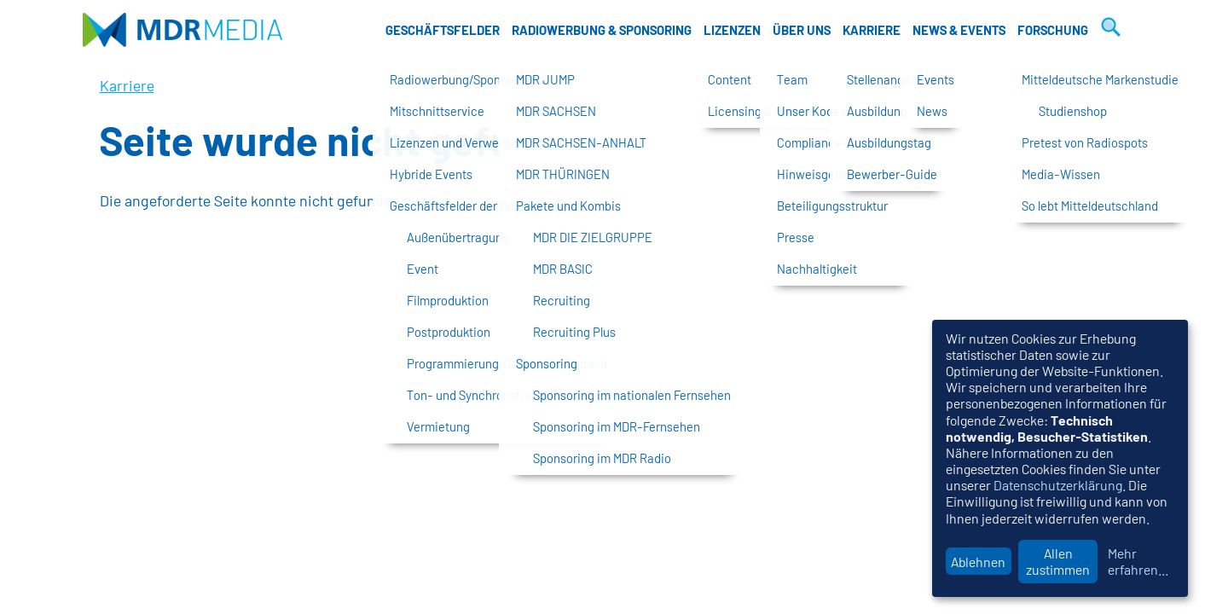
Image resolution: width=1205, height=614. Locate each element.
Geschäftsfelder (442, 30)
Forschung (1052, 30)
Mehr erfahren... (1138, 561)
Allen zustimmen (1058, 561)
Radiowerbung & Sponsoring (602, 30)
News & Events (958, 30)
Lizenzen (732, 30)
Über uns (802, 30)
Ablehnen (978, 561)
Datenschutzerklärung (1058, 485)
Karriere (872, 30)
